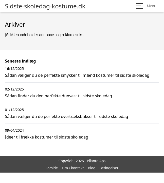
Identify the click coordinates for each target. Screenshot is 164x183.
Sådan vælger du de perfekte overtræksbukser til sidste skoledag (66, 116)
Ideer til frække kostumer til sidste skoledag (46, 137)
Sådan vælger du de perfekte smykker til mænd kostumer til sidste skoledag (77, 75)
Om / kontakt (73, 167)
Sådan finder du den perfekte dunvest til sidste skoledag (58, 96)
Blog (92, 167)
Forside (52, 167)
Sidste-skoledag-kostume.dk (45, 6)
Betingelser (108, 167)
